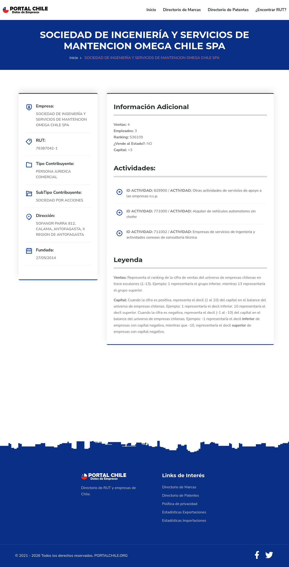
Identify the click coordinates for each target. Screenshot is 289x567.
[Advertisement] (144, 402)
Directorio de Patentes (228, 10)
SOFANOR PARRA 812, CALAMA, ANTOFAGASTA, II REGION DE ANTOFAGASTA (60, 229)
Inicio (151, 10)
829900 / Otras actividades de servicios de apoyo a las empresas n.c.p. (193, 193)
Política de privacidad (179, 503)
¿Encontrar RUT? (271, 10)
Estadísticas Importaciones (184, 520)
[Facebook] (256, 555)
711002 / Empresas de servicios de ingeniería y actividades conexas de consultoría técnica (190, 234)
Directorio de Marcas (182, 10)
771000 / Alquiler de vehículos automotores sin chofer (191, 214)
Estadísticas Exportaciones (184, 512)
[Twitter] (269, 555)
